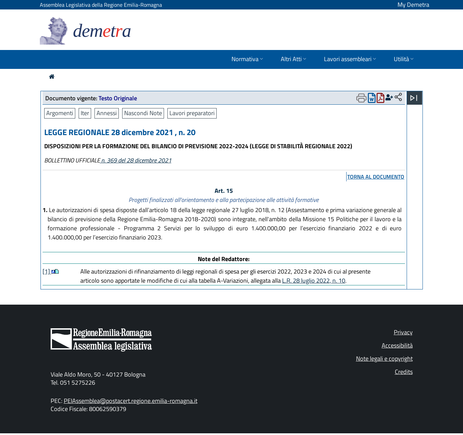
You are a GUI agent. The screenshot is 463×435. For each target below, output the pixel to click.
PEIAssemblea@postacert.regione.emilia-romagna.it (130, 400)
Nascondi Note (143, 113)
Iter (85, 113)
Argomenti (59, 113)
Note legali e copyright (384, 358)
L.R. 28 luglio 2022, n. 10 (313, 280)
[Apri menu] (413, 98)
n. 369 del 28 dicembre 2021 (135, 160)
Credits (404, 371)
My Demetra (413, 4)
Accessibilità (397, 345)
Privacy (403, 332)
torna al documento (375, 177)
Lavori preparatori (192, 113)
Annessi (107, 113)
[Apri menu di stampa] (361, 98)
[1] (47, 271)
